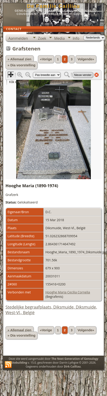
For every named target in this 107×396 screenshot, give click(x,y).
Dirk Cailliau (72, 366)
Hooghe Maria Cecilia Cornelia (67, 292)
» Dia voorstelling (21, 65)
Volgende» (86, 59)
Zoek (42, 38)
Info (76, 38)
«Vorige (46, 59)
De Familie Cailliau (53, 6)
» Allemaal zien (19, 59)
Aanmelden (18, 38)
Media (59, 38)
